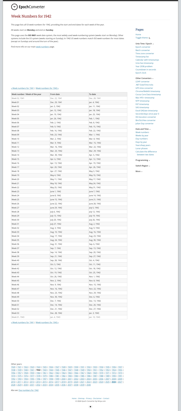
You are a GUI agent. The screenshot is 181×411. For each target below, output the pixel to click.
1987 (95, 376)
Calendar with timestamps (147, 60)
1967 (82, 373)
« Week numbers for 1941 (22, 88)
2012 (26, 382)
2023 (95, 382)
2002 (76, 379)
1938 (13, 370)
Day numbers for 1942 (29, 390)
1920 (13, 367)
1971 (107, 373)
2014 (38, 382)
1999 (57, 379)
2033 (44, 385)
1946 (63, 370)
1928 (63, 367)
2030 (26, 385)
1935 (107, 367)
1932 (88, 367)
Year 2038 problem (144, 66)
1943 (44, 370)
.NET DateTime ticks (144, 84)
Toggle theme (143, 38)
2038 (76, 385)
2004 (88, 379)
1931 (82, 367)
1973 (120, 373)
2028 (13, 385)
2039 (82, 385)
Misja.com (102, 401)
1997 (44, 379)
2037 (70, 385)
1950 (88, 370)
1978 (38, 376)
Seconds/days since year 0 (147, 114)
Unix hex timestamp (144, 63)
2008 (114, 379)
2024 (101, 382)
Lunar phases (142, 148)
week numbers (42, 46)
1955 (120, 370)
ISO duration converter (146, 117)
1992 (13, 379)
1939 (19, 370)
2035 (57, 385)
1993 (19, 379)
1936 (114, 367)
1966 (76, 373)
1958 (26, 373)
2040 (88, 385)
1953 (107, 370)
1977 (32, 376)
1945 (57, 370)
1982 (63, 376)
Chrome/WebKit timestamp (148, 91)
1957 (19, 373)
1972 (114, 373)
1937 (120, 367)
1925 (44, 367)
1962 (51, 373)
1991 (120, 376)
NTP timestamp (142, 101)
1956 (13, 373)
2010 (13, 382)
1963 (57, 373)
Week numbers (142, 132)
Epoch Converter (88, 401)
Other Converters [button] (145, 78)
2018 (63, 382)
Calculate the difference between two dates (146, 153)
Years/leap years (143, 145)
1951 (95, 370)
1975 (19, 376)
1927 (57, 367)
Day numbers (142, 138)
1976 (26, 376)
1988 (101, 376)
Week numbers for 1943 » (47, 88)
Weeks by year (142, 135)
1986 (88, 376)
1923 (32, 367)
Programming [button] (143, 160)
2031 (32, 385)
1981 (57, 376)
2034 (51, 385)
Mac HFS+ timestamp (145, 97)
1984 (76, 376)
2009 (120, 379)
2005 (95, 379)
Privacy (89, 398)
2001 (70, 379)
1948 (76, 370)
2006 (101, 379)
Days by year (141, 142)
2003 (82, 379)
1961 (44, 373)
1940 (26, 370)
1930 (76, 367)
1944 (51, 370)
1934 (101, 367)
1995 (32, 379)
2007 (107, 379)
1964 (63, 373)
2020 (76, 382)
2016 (51, 382)
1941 (32, 370)
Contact (106, 398)
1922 (26, 367)
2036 (63, 385)
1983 (70, 376)
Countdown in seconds (146, 69)
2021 (82, 382)
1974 (13, 376)
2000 (63, 379)
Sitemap (81, 398)
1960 (38, 373)
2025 (107, 382)
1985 (82, 376)
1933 (95, 367)
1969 (95, 373)
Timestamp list (142, 56)
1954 (114, 370)
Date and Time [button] (143, 129)
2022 (88, 382)
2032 (38, 385)
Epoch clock (141, 72)
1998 (51, 379)
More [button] (139, 171)
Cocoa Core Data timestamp (148, 94)
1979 (44, 376)
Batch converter (143, 50)
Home (138, 34)
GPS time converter (144, 88)
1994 (26, 379)
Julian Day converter (145, 123)
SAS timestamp (142, 107)
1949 (82, 370)
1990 (114, 376)
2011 (19, 382)
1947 (70, 370)
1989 (107, 376)
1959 (32, 373)
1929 (70, 367)
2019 (70, 382)
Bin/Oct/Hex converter (146, 120)
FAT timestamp (142, 104)
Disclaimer (97, 398)
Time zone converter (145, 53)
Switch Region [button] (143, 165)
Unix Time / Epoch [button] (145, 43)
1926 (51, 367)
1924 (38, 367)
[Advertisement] (68, 68)
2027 (120, 382)
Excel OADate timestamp (147, 110)
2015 (44, 382)
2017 (57, 382)
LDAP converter (143, 81)
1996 (38, 379)
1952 (101, 370)
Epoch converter (143, 47)
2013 (32, 382)
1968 (88, 373)
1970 (101, 373)
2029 (19, 385)
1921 (19, 367)
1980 (51, 376)
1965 (70, 373)
